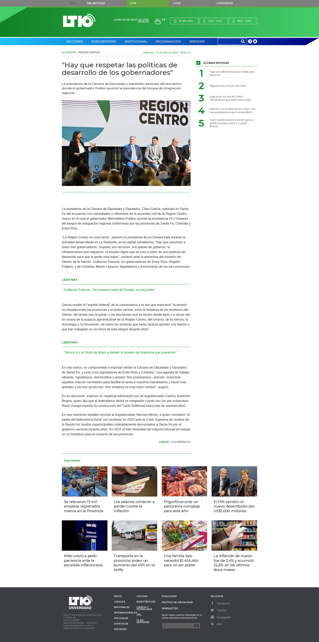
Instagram (221, 617)
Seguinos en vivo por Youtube (228, 85)
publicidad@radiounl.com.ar (78, 625)
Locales (119, 602)
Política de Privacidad (177, 602)
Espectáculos (146, 602)
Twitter (218, 610)
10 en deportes (143, 621)
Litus (176, 3)
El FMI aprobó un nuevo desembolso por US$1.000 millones (234, 506)
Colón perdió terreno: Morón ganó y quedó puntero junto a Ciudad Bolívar (231, 123)
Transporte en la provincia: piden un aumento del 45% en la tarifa (134, 563)
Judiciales (121, 624)
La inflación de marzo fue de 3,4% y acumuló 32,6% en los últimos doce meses (233, 563)
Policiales (121, 618)
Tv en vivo (183, 21)
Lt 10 (79, 20)
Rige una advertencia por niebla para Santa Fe (232, 73)
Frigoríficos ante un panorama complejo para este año (182, 506)
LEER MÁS (70, 279)
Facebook (220, 603)
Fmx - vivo (241, 21)
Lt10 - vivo (212, 21)
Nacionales (122, 607)
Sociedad (120, 629)
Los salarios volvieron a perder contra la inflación (134, 506)
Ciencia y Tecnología (144, 608)
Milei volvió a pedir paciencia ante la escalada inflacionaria (83, 560)
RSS (216, 624)
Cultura (142, 596)
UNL (73, 3)
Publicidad (169, 596)
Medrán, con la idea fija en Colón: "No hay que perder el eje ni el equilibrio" (232, 110)
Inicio (118, 596)
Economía (69, 52)
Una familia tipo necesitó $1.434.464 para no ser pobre (181, 560)
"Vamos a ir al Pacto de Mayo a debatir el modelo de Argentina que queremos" (120, 352)
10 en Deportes (104, 41)
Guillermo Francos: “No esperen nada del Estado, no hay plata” (109, 290)
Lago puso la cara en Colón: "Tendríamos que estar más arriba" (231, 98)
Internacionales (123, 613)
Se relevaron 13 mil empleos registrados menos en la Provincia (83, 506)
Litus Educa (225, 3)
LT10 (133, 3)
